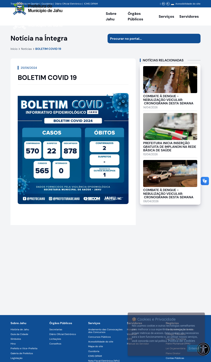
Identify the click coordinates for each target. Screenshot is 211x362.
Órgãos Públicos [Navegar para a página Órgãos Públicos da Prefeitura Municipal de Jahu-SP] (60, 323)
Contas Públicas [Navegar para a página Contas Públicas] (175, 358)
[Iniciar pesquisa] (196, 38)
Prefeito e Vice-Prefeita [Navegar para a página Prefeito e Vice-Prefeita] (23, 348)
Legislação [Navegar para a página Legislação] (16, 358)
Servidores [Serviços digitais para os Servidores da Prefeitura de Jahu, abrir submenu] (189, 16)
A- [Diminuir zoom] (168, 3)
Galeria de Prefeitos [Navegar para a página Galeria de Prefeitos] (21, 353)
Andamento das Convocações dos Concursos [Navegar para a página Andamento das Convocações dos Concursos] (105, 331)
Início (13, 49)
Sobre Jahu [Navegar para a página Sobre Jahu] (111, 16)
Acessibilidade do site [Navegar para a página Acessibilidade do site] (188, 3)
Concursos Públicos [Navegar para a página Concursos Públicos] (99, 337)
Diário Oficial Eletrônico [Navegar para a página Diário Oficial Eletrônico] (62, 334)
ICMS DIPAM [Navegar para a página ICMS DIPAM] (95, 356)
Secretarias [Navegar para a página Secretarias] (55, 329)
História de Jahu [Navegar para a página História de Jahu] (19, 329)
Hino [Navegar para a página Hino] (13, 343)
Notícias (26, 49)
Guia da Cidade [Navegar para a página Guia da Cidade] (19, 334)
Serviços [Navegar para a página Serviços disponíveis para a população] (166, 16)
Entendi (194, 348)
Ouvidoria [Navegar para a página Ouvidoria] (93, 351)
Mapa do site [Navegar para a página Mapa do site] (95, 346)
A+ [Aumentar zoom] (163, 3)
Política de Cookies (181, 341)
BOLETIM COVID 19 (48, 49)
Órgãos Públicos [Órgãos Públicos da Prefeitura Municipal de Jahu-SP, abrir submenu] (135, 16)
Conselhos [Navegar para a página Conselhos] (55, 343)
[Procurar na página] (149, 38)
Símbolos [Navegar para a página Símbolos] (15, 339)
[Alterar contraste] (172, 4)
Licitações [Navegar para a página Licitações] (55, 339)
